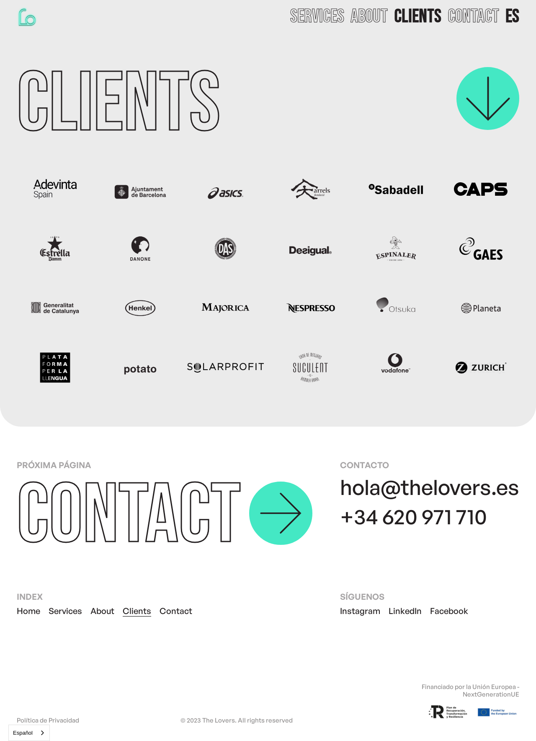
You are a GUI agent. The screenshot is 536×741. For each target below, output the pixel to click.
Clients (137, 611)
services (317, 17)
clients (417, 17)
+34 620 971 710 (413, 516)
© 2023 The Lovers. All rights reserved (236, 720)
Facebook (449, 611)
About (102, 611)
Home (28, 611)
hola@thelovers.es (429, 487)
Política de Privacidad (48, 720)
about (369, 17)
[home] (27, 16)
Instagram (360, 611)
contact (473, 17)
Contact (176, 611)
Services (65, 611)
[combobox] (29, 733)
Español (23, 733)
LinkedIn (405, 611)
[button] (512, 17)
